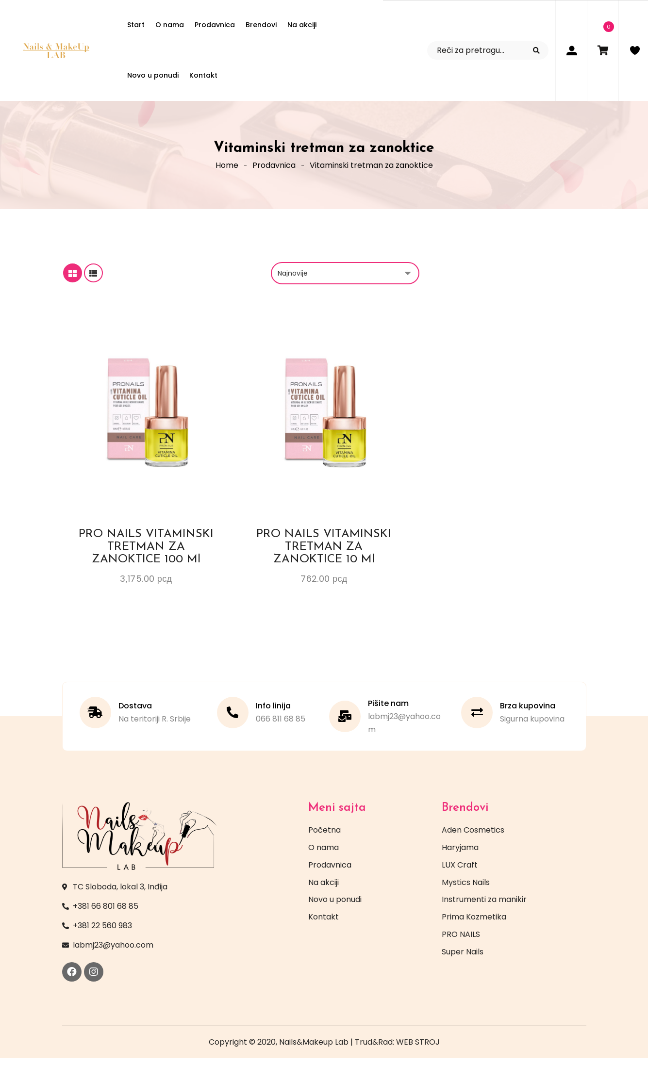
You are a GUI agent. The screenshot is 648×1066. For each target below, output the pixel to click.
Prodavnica (274, 169)
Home (227, 169)
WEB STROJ (418, 1049)
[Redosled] (345, 281)
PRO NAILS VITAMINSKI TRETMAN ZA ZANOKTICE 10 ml (323, 555)
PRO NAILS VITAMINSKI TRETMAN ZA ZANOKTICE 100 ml (146, 555)
